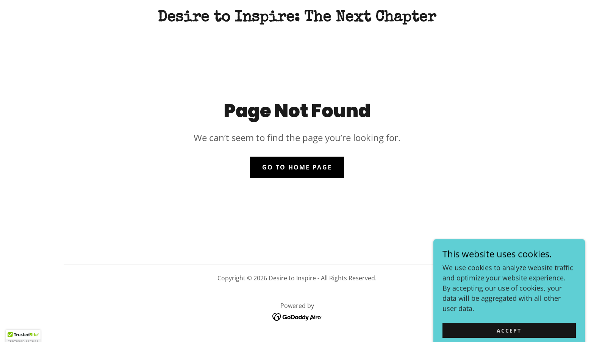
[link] (297, 18)
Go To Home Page (297, 167)
